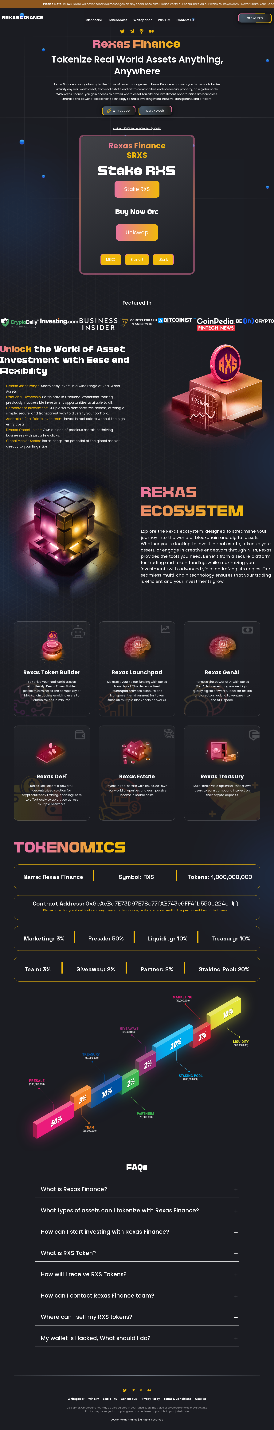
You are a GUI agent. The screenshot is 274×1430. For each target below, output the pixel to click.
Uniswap (137, 232)
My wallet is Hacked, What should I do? (96, 1338)
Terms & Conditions (177, 1399)
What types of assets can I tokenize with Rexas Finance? (120, 1211)
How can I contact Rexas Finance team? (97, 1296)
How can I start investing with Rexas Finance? (105, 1232)
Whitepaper (142, 16)
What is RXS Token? (68, 1253)
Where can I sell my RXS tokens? (86, 1317)
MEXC (110, 259)
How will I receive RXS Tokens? (84, 1274)
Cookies (200, 1399)
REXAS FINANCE (22, 16)
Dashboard (93, 16)
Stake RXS (137, 189)
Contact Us (185, 16)
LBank (163, 259)
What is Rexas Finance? (74, 1189)
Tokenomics (117, 16)
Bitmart (137, 259)
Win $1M (164, 16)
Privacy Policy (150, 1399)
